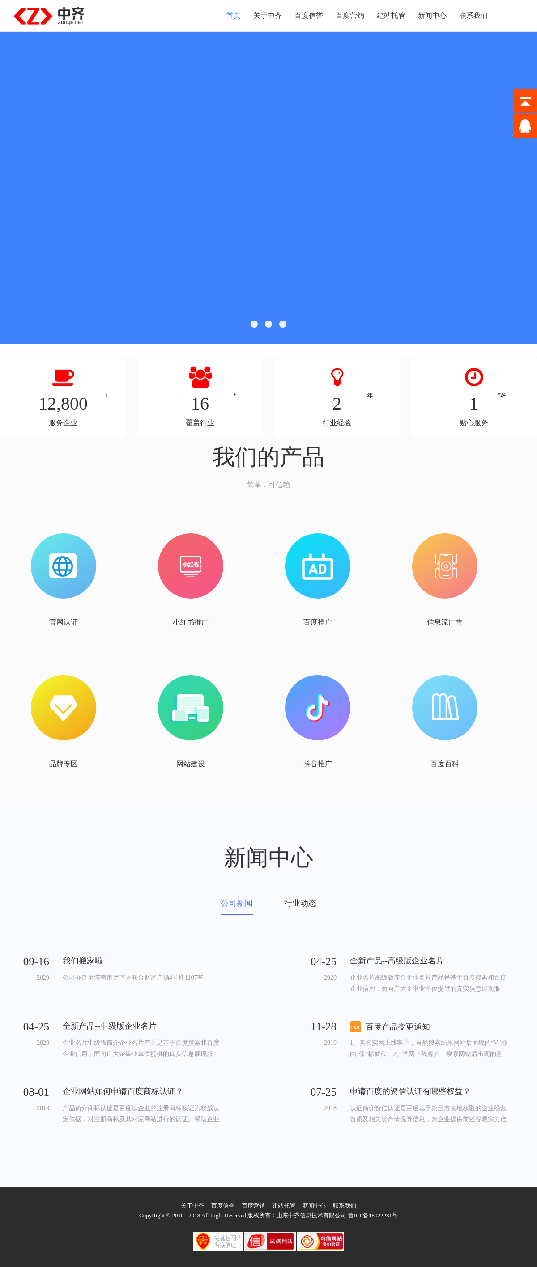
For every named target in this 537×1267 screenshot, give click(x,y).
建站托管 (391, 15)
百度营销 (350, 15)
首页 (233, 15)
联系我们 (473, 15)
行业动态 (300, 903)
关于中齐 (267, 15)
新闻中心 (432, 15)
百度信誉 (308, 15)
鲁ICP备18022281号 (373, 1215)
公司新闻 (237, 903)
